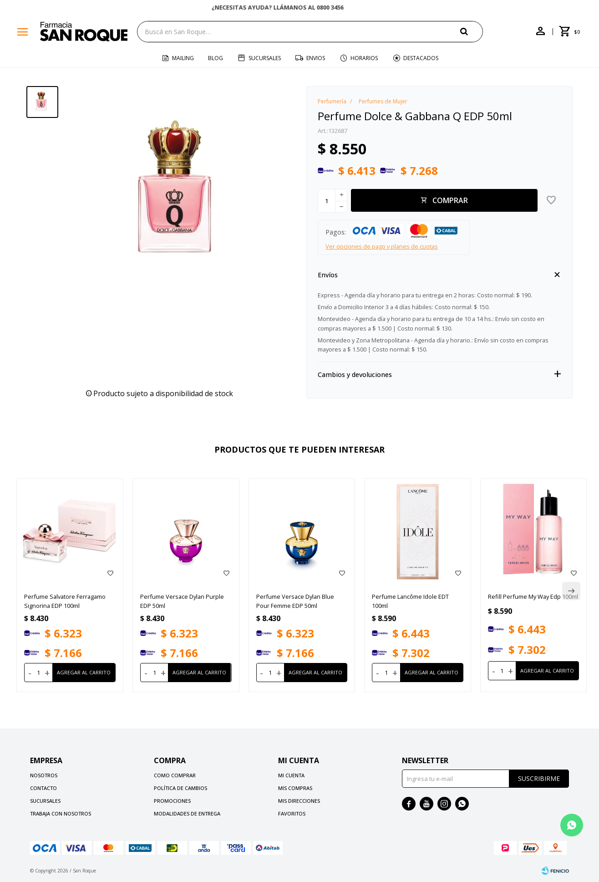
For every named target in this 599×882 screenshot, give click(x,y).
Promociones (172, 800)
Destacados (420, 58)
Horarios (364, 58)
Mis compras (295, 788)
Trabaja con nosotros (60, 813)
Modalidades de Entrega (187, 813)
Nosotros (43, 775)
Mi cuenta (291, 775)
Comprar (450, 200)
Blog (215, 58)
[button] (471, 31)
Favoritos (291, 813)
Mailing (183, 58)
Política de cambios (180, 788)
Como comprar (175, 775)
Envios (315, 58)
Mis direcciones (299, 800)
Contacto (43, 788)
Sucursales (265, 58)
